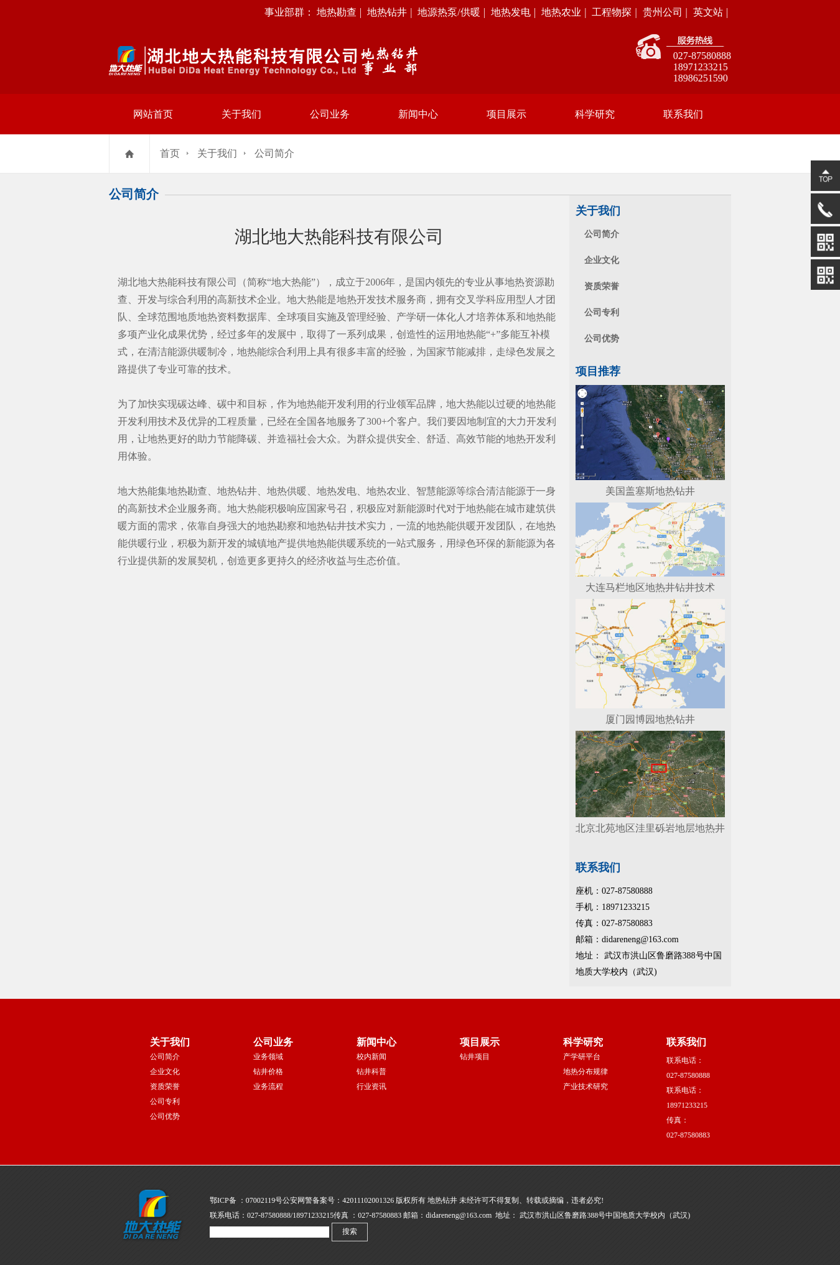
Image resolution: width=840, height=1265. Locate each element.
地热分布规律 (585, 1071)
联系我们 (683, 114)
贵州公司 (663, 12)
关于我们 (241, 114)
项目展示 (506, 114)
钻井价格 (268, 1071)
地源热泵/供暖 (449, 12)
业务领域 (268, 1056)
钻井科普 (371, 1071)
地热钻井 (387, 12)
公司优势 (601, 338)
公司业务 (330, 114)
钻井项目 (475, 1056)
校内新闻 (371, 1056)
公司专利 (601, 312)
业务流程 (268, 1086)
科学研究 (595, 114)
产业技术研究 (585, 1086)
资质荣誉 (601, 286)
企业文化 (601, 260)
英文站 (708, 12)
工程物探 (612, 12)
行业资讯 (371, 1086)
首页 (170, 153)
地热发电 (511, 12)
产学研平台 (581, 1056)
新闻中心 (418, 114)
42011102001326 (368, 1200)
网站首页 (153, 114)
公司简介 (274, 153)
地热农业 (561, 12)
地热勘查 (337, 12)
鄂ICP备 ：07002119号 (246, 1200)
